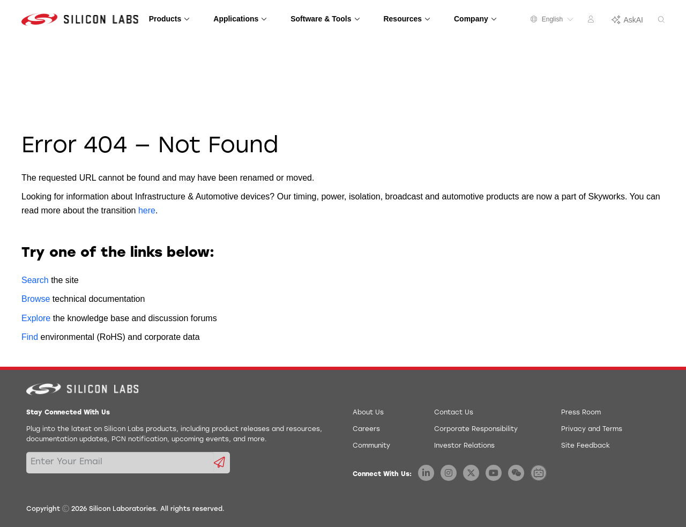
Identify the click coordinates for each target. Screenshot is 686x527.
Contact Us (453, 413)
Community (371, 446)
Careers (366, 429)
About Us (368, 413)
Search (35, 280)
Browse (35, 298)
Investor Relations (464, 446)
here (146, 210)
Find (29, 337)
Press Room (581, 413)
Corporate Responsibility (476, 429)
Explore (35, 318)
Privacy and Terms (591, 429)
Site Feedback (585, 446)
